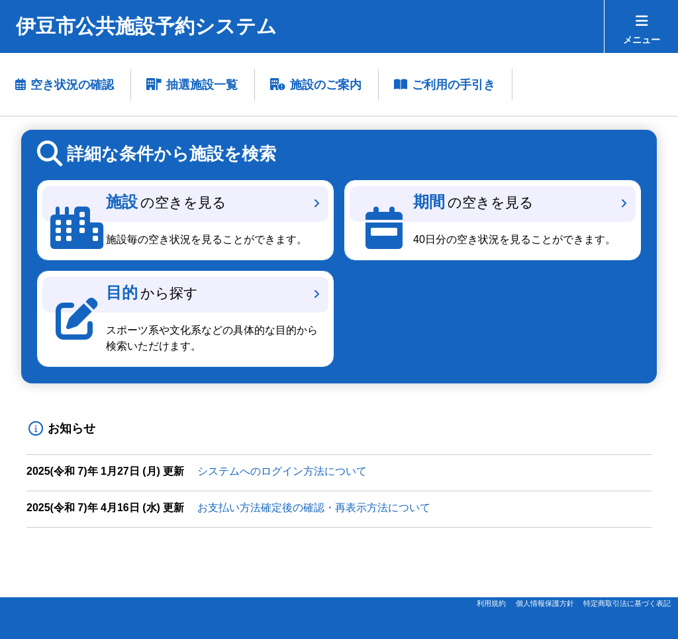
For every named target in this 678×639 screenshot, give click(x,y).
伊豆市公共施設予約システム (146, 26)
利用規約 (491, 603)
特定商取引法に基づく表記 (627, 603)
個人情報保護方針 (545, 603)
